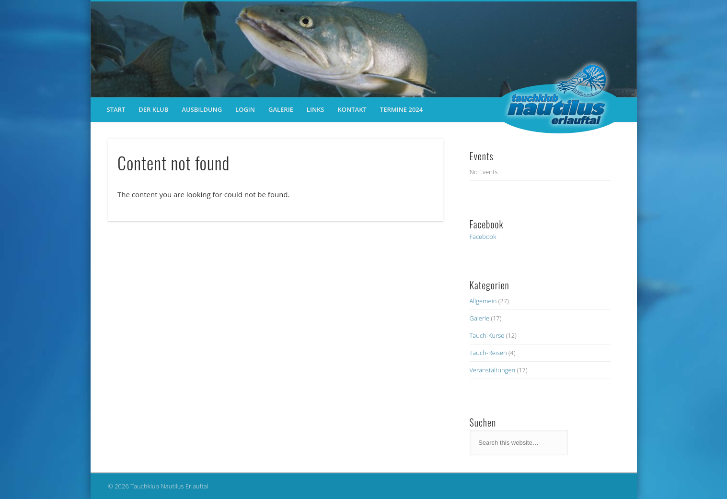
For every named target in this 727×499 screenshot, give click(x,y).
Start (116, 109)
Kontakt (352, 109)
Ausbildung (202, 109)
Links (315, 109)
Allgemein (483, 301)
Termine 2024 (401, 109)
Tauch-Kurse (487, 335)
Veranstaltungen (493, 370)
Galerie (280, 109)
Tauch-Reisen (488, 352)
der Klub (153, 109)
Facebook (483, 236)
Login (245, 109)
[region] (364, 49)
